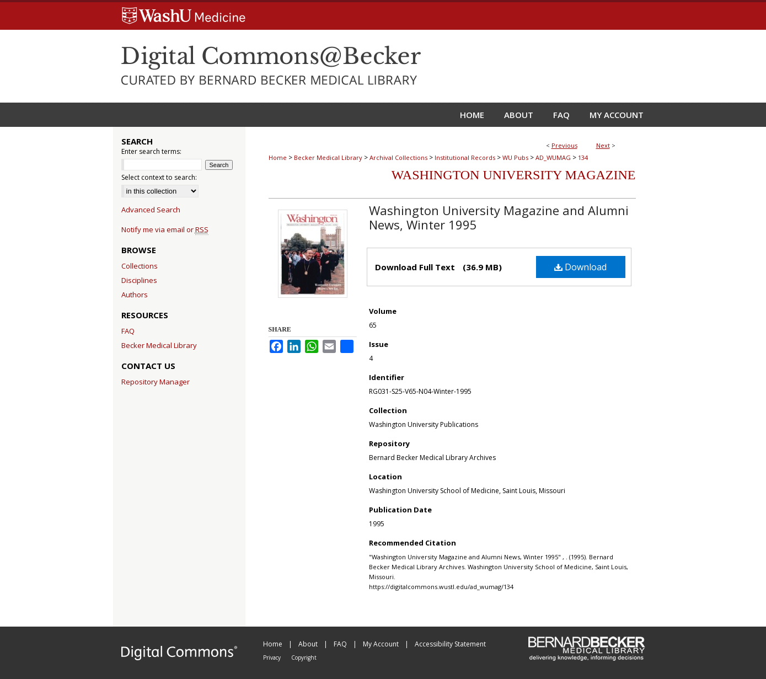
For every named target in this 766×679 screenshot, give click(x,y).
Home (278, 157)
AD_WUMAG (553, 157)
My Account (381, 644)
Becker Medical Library (328, 157)
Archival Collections (398, 157)
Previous (564, 145)
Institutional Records (465, 157)
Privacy (272, 657)
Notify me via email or (164, 229)
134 (583, 157)
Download (580, 267)
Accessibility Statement (450, 644)
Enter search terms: (151, 151)
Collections (139, 266)
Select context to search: (159, 177)
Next (603, 145)
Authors (134, 295)
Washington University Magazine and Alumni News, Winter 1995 (499, 217)
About (308, 644)
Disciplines (139, 280)
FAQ (128, 331)
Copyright (304, 657)
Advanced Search (150, 210)
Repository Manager (155, 382)
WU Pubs (515, 157)
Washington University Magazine (514, 175)
